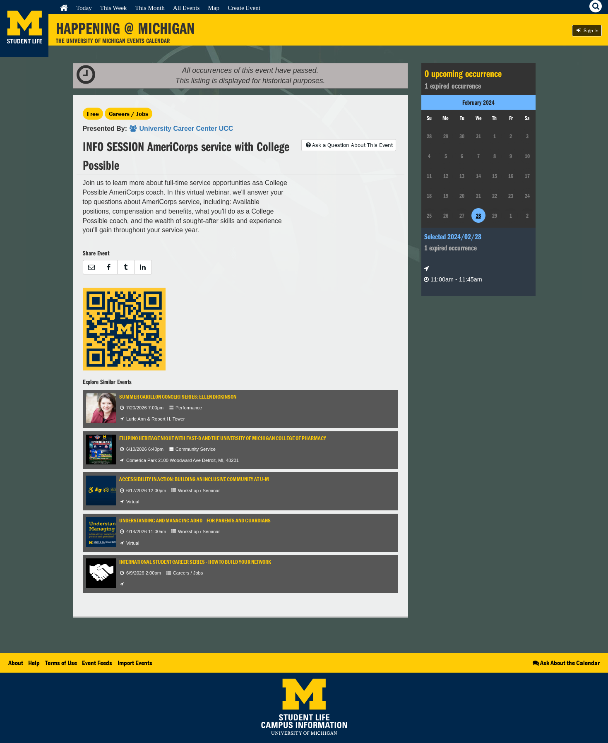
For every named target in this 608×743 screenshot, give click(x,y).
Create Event (244, 7)
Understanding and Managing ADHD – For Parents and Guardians (195, 520)
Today (84, 7)
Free (93, 114)
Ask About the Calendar (565, 663)
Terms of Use (61, 663)
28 (478, 215)
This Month (149, 7)
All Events (186, 7)
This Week (113, 7)
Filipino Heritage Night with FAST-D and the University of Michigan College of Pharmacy (222, 438)
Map (213, 7)
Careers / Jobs (128, 114)
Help (34, 663)
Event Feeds (97, 663)
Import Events (135, 663)
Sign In (586, 30)
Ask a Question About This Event (348, 145)
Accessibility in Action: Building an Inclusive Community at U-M (194, 479)
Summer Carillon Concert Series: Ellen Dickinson (177, 396)
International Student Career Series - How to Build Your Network (195, 561)
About (15, 663)
